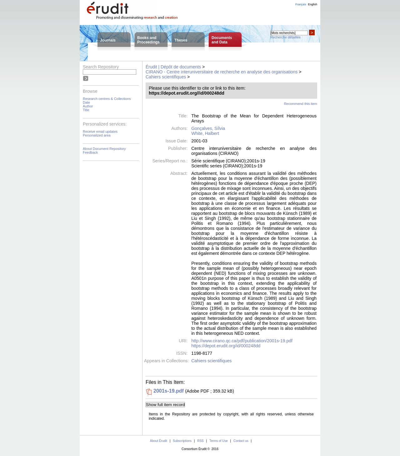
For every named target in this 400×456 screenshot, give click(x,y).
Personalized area (97, 135)
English (312, 4)
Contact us (240, 441)
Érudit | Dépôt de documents (173, 66)
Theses (180, 40)
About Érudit (158, 441)
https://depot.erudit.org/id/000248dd (225, 345)
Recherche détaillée (285, 37)
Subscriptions (182, 441)
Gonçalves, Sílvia (208, 128)
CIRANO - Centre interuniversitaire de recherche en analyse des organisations (222, 71)
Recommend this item (300, 104)
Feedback (90, 152)
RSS (200, 441)
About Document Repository (104, 149)
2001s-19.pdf (168, 391)
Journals (108, 40)
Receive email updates (100, 131)
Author (88, 106)
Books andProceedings (148, 40)
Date (86, 102)
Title (86, 110)
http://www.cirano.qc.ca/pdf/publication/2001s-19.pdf (241, 340)
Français (300, 4)
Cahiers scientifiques (166, 76)
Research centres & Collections (107, 99)
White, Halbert (205, 133)
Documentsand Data (222, 40)
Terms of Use (218, 441)
